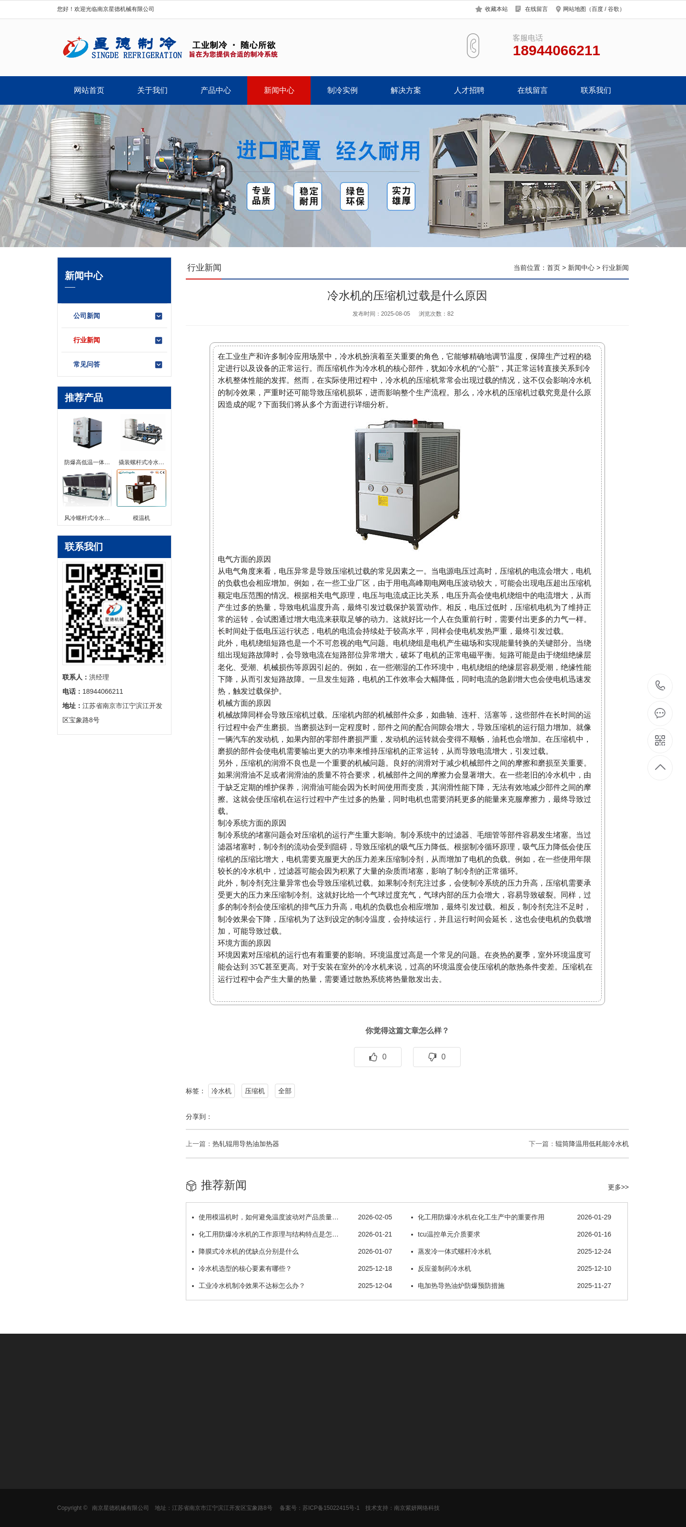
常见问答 (118, 364)
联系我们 (596, 90)
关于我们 (152, 90)
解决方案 (406, 90)
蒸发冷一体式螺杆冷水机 (511, 1251)
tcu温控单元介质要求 (511, 1234)
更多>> (618, 1187)
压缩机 (255, 1091)
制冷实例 (342, 90)
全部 (285, 1091)
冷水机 (222, 1091)
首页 (553, 267)
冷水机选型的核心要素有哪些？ (292, 1268)
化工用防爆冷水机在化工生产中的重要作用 (511, 1217)
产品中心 (216, 90)
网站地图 (574, 9)
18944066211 (660, 686)
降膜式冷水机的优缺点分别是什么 (292, 1251)
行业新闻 (118, 340)
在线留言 (536, 9)
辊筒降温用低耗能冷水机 (592, 1144)
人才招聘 (469, 90)
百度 (597, 9)
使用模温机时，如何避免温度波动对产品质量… (292, 1217)
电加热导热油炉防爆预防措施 (511, 1285)
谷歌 (613, 9)
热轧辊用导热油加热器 (245, 1144)
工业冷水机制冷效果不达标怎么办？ (292, 1285)
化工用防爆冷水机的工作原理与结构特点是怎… (292, 1234)
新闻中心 (279, 90)
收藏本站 (496, 9)
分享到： (199, 1116)
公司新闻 (118, 316)
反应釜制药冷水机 (511, 1268)
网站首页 (89, 90)
